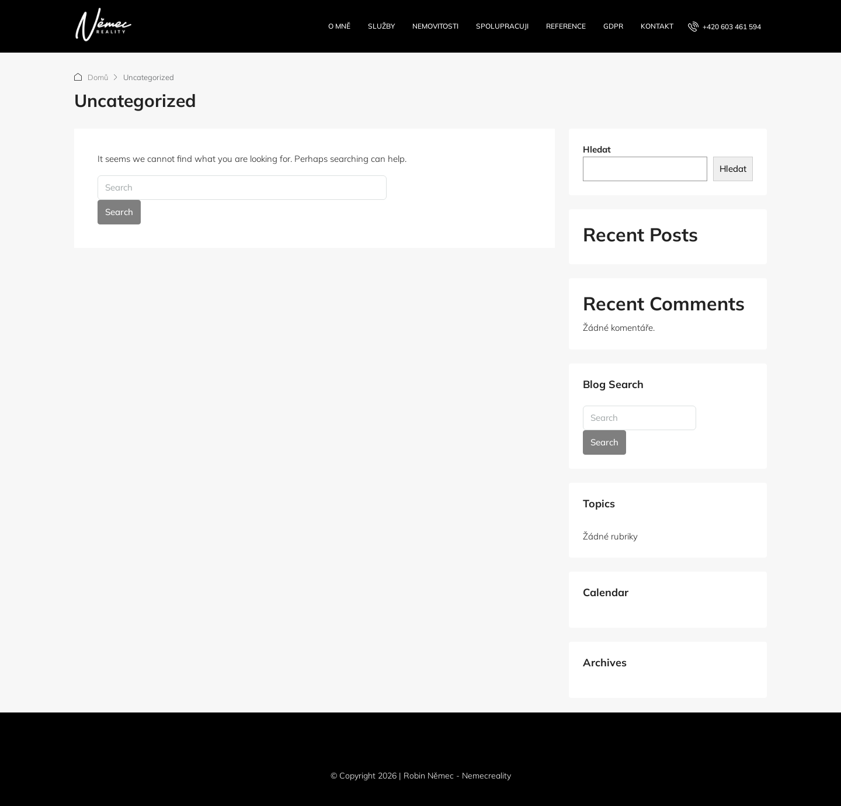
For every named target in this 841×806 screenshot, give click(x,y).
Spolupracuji (502, 26)
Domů (98, 77)
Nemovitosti (435, 26)
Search (119, 211)
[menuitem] (724, 26)
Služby (381, 26)
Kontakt (657, 26)
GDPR (613, 26)
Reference (566, 26)
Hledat (597, 149)
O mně (339, 26)
